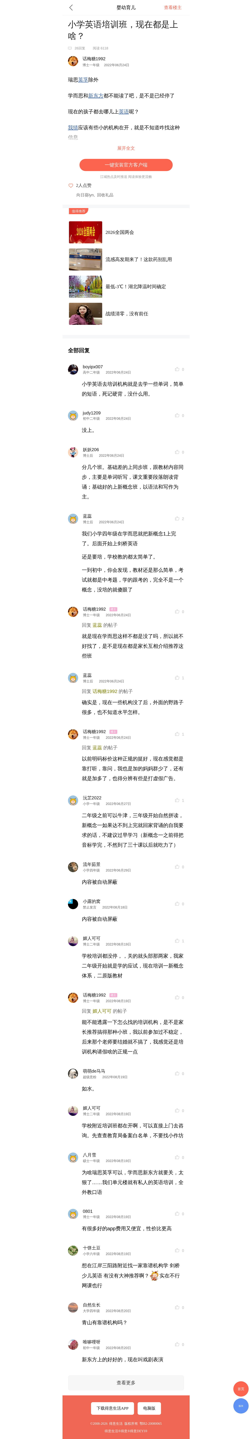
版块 (241, 1406)
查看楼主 (173, 7)
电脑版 (149, 1408)
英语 (124, 111)
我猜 (73, 127)
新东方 (96, 95)
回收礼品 (105, 195)
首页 (241, 1389)
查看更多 (126, 1382)
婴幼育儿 (126, 7)
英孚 (83, 79)
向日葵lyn (85, 195)
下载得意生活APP (112, 1408)
